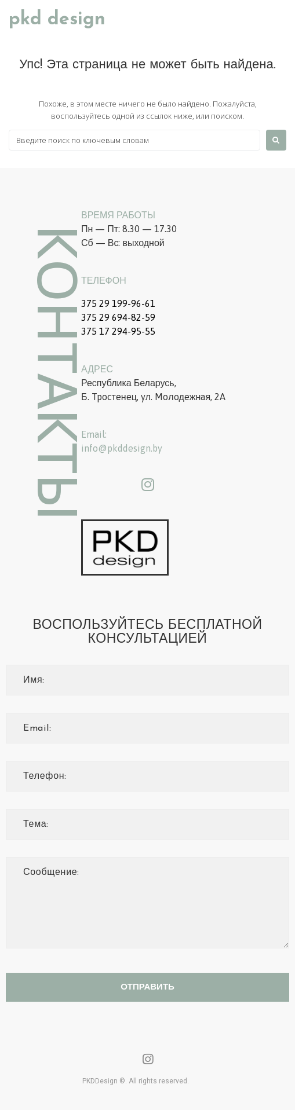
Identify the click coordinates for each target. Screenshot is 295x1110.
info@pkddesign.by (121, 448)
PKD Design (57, 19)
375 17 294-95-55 (118, 331)
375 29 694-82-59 (118, 317)
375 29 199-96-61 (118, 303)
